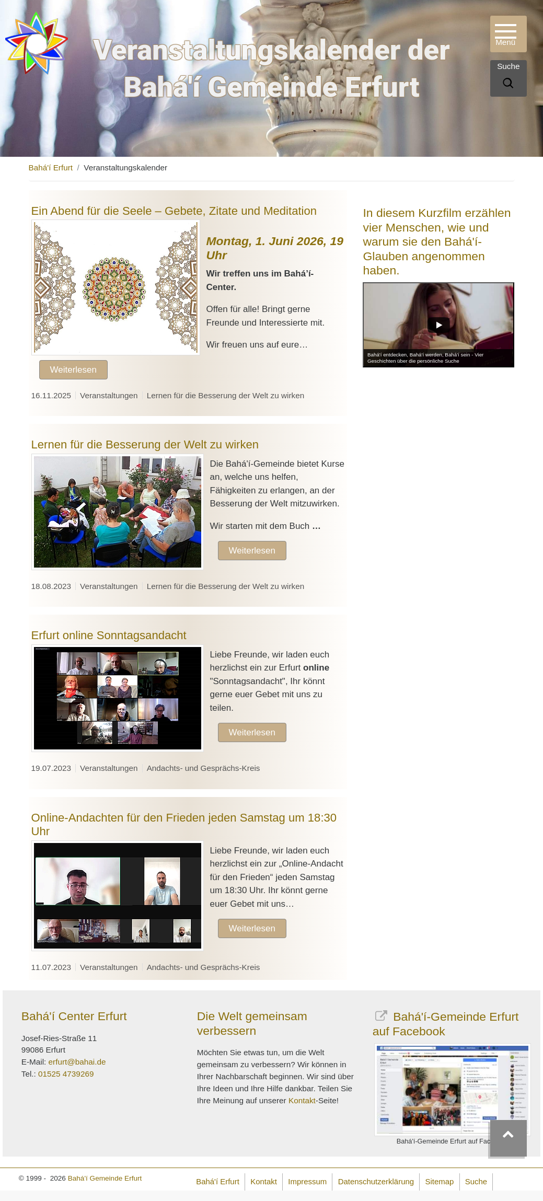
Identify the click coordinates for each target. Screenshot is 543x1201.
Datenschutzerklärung (376, 1181)
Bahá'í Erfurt (51, 167)
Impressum (307, 1181)
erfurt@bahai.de (77, 1061)
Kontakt (302, 1100)
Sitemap (439, 1181)
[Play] (438, 324)
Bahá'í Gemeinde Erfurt (105, 1178)
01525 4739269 (66, 1073)
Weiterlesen (73, 370)
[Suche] (508, 85)
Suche (476, 1181)
